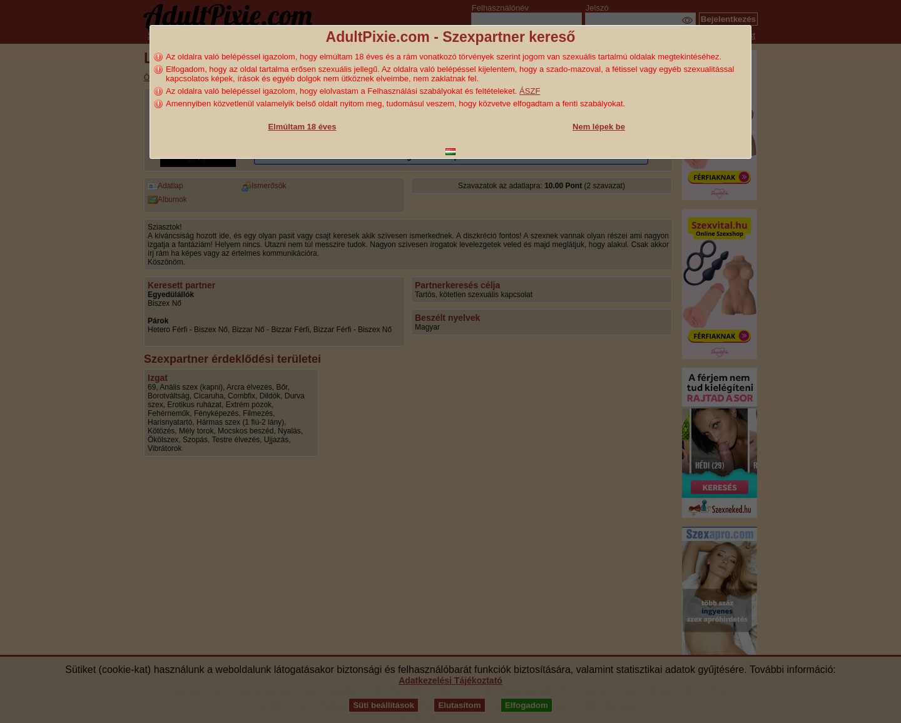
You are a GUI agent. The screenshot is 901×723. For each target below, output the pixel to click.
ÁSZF (529, 91)
